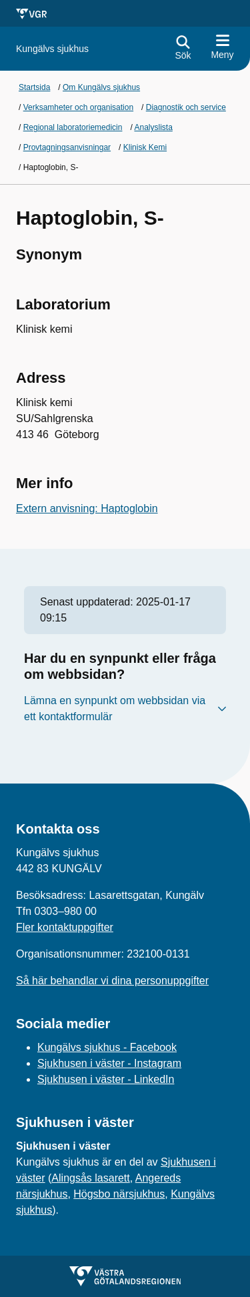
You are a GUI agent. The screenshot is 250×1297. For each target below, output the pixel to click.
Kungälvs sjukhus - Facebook (107, 1047)
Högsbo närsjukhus (119, 1194)
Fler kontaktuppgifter (64, 927)
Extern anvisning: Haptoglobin (87, 508)
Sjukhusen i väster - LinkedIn (105, 1079)
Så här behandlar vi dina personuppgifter (112, 980)
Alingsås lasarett (90, 1178)
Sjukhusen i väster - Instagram (109, 1063)
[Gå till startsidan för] (52, 49)
